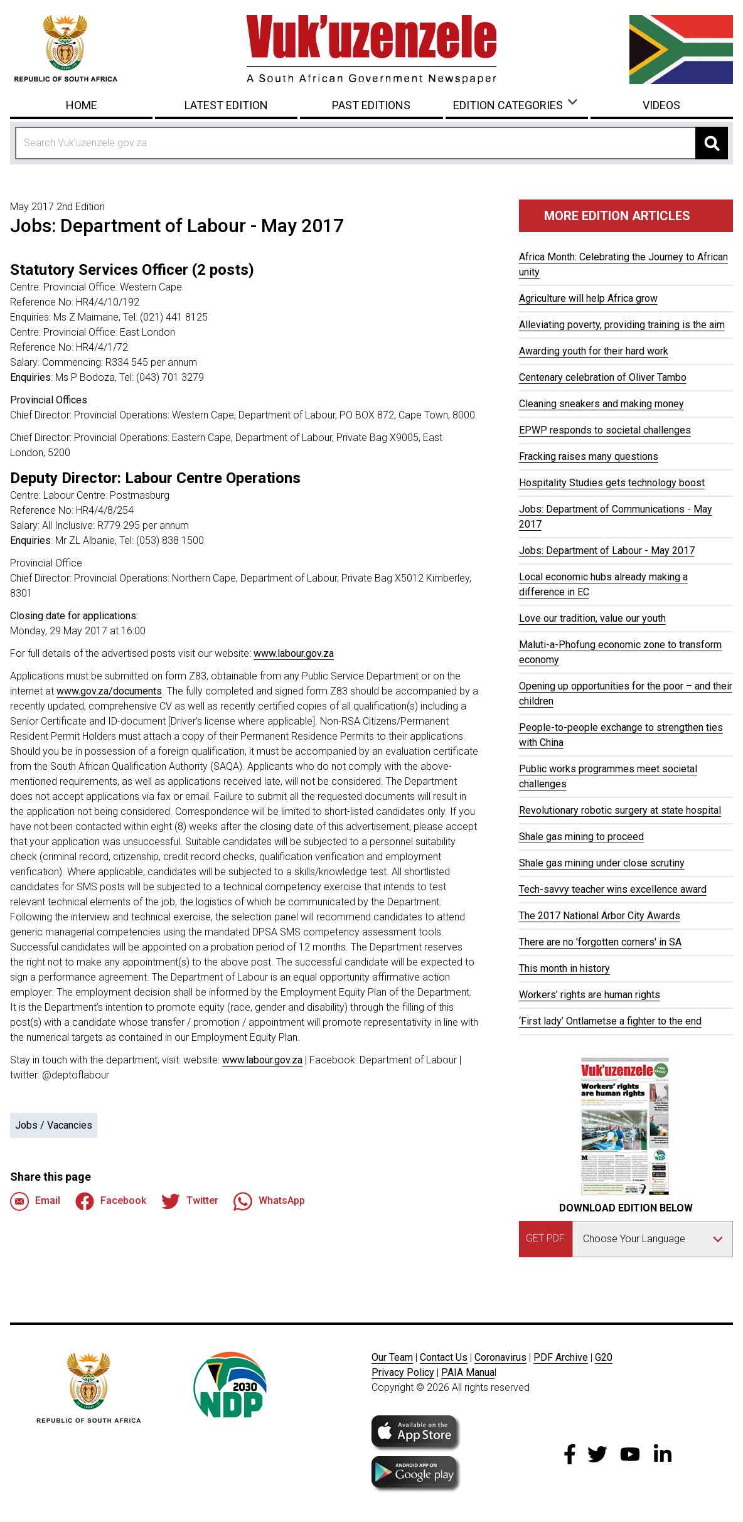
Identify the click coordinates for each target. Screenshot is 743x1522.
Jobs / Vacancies (53, 1125)
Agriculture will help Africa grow (588, 298)
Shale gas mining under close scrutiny (602, 863)
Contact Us (444, 1357)
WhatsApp (269, 1201)
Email (35, 1201)
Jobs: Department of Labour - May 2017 (607, 550)
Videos (661, 105)
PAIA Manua (467, 1372)
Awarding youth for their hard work (593, 351)
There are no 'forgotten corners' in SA (600, 942)
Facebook (110, 1201)
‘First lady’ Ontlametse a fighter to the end (610, 1021)
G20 (603, 1357)
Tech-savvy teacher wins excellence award (613, 889)
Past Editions (371, 105)
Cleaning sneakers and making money (601, 404)
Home (81, 105)
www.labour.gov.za (294, 653)
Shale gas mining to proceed (581, 837)
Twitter (189, 1201)
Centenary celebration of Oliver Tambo (603, 377)
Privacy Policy (403, 1372)
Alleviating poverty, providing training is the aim (622, 325)
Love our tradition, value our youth (592, 618)
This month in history (564, 968)
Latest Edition (226, 105)
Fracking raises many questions (588, 456)
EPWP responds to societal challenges (605, 430)
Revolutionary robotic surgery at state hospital (620, 810)
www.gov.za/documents (109, 691)
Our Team (392, 1357)
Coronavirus (500, 1357)
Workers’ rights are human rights (589, 995)
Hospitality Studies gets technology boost (612, 483)
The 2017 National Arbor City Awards (599, 916)
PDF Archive (560, 1357)
